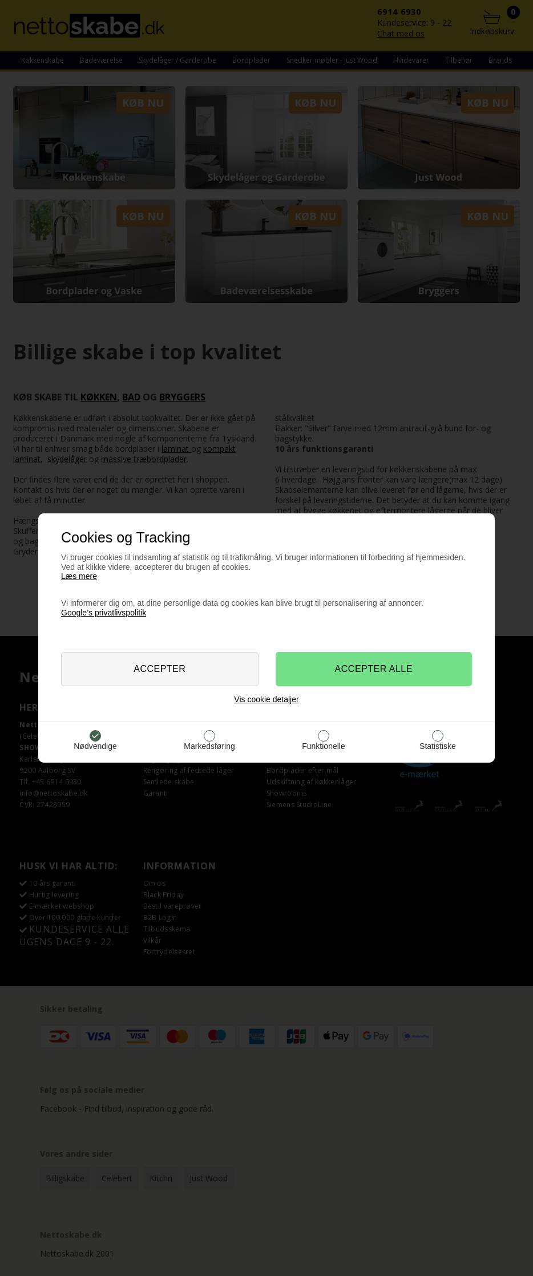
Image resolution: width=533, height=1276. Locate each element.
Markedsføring (209, 746)
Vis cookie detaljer (266, 699)
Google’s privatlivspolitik (103, 612)
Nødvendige (95, 746)
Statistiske (437, 746)
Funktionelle (323, 746)
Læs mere (79, 576)
